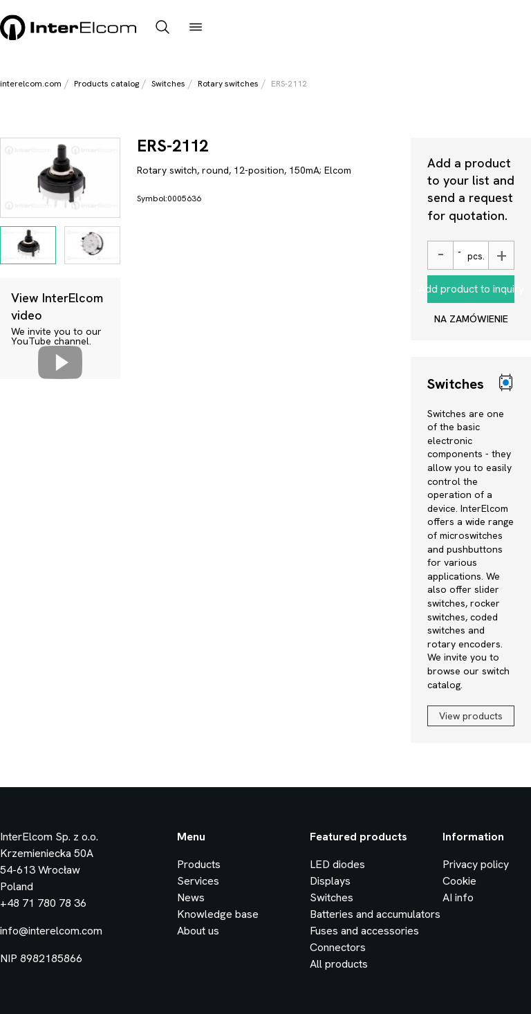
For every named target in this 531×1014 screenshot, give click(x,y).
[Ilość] (458, 255)
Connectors (338, 947)
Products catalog (106, 83)
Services (198, 881)
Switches (168, 83)
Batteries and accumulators (375, 914)
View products (471, 716)
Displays (330, 881)
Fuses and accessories (364, 930)
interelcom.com (31, 83)
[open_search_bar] (162, 28)
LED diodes (337, 864)
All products (339, 964)
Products (199, 864)
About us (198, 930)
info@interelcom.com (51, 930)
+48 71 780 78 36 (43, 903)
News (191, 897)
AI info (458, 897)
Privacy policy (475, 864)
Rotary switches (228, 83)
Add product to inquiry (470, 289)
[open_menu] (195, 28)
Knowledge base (218, 914)
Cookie (459, 881)
